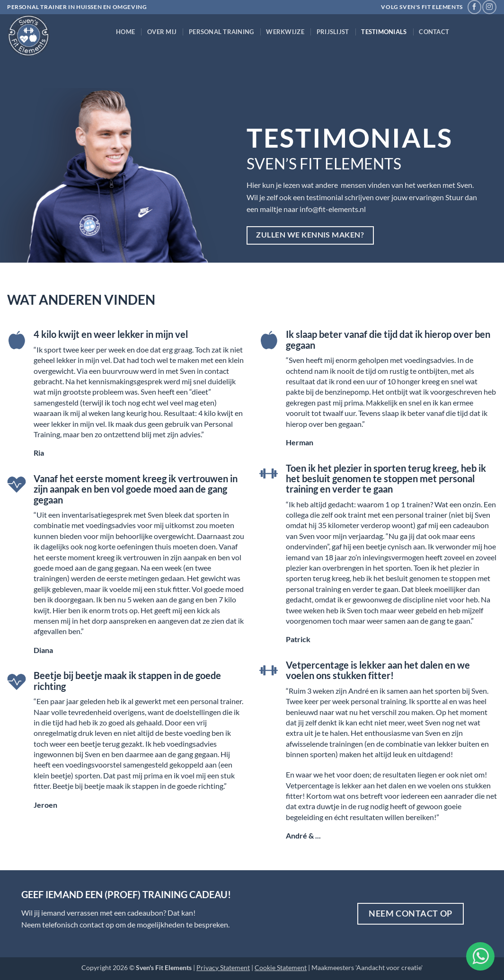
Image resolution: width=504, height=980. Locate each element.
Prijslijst (333, 31)
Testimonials (384, 31)
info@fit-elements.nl (333, 208)
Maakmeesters (332, 967)
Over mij (162, 31)
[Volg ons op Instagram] (489, 7)
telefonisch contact (74, 924)
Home (125, 31)
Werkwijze (285, 31)
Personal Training (221, 31)
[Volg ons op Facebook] (474, 7)
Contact (434, 31)
